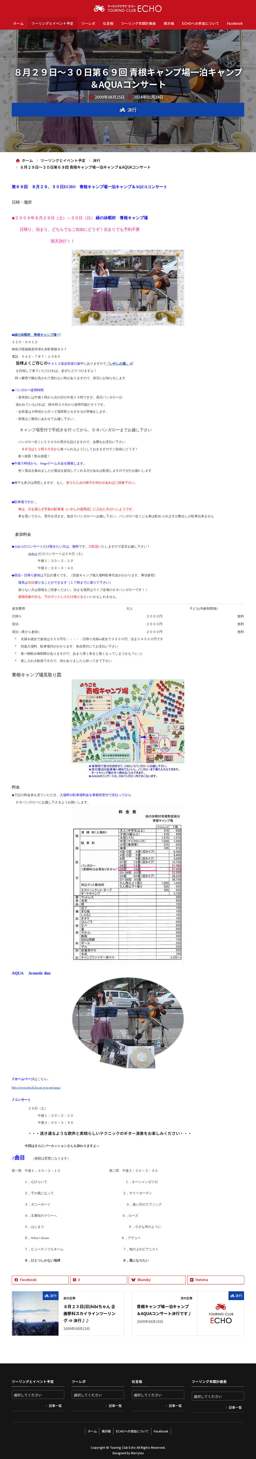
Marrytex (137, 1451)
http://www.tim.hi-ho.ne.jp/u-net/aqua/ (36, 1087)
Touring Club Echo (123, 1446)
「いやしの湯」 (117, 363)
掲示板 (169, 23)
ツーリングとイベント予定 (53, 23)
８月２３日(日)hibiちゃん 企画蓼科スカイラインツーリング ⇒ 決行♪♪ (90, 1314)
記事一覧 (55, 1405)
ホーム (18, 23)
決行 (132, 109)
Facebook (235, 23)
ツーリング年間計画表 (138, 23)
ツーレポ (88, 23)
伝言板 (108, 23)
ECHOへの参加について (200, 23)
